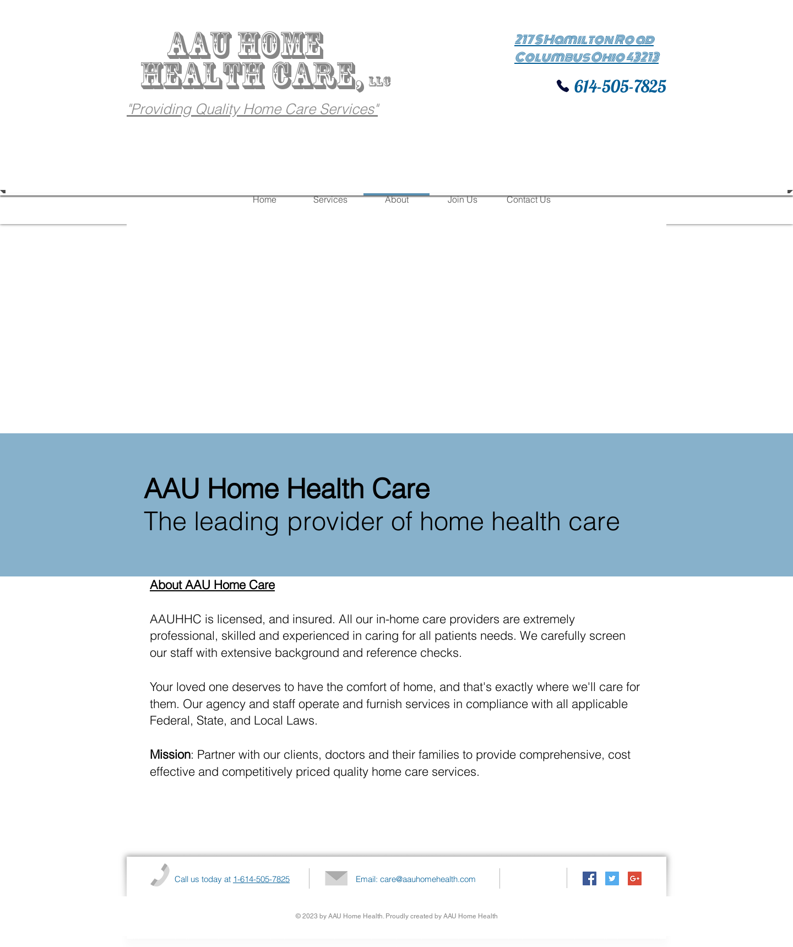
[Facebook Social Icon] (589, 878)
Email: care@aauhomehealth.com (416, 879)
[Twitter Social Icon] (612, 878)
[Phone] (563, 86)
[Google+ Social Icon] (635, 878)
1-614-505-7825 (261, 879)
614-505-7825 (618, 86)
